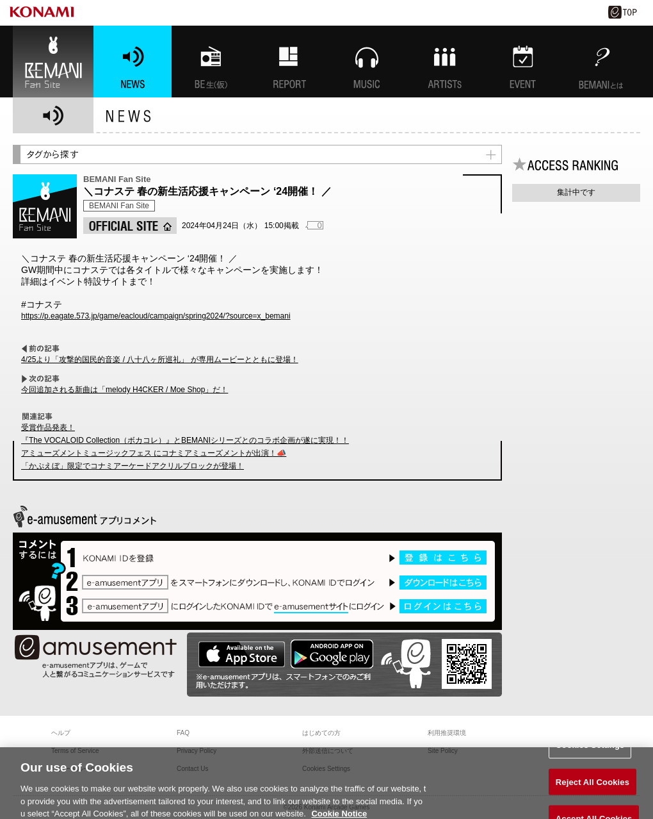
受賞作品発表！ (48, 427)
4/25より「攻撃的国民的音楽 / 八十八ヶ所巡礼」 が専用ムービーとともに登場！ (159, 359)
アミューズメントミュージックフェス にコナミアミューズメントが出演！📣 (153, 453)
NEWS (132, 61)
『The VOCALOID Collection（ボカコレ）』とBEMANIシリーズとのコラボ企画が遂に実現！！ (185, 440)
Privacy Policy (196, 750)
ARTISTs (445, 61)
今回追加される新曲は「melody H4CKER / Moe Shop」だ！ (124, 389)
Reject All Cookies (592, 786)
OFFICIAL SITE (130, 225)
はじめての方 (321, 732)
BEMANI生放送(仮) (211, 61)
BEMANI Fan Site (53, 61)
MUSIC (367, 61)
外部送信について (327, 750)
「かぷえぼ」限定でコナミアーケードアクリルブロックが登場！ (132, 465)
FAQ (183, 732)
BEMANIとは (601, 61)
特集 (289, 61)
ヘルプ (60, 732)
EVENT (523, 61)
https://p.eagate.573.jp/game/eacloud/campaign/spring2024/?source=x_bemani (156, 315)
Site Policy (443, 750)
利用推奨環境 (447, 732)
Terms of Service (75, 750)
